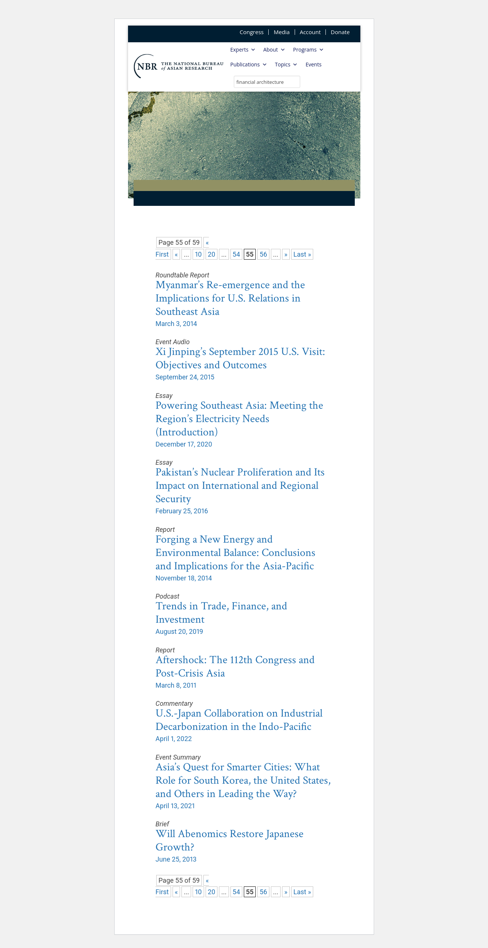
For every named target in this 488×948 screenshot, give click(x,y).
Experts (243, 49)
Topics (286, 64)
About (274, 49)
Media (281, 32)
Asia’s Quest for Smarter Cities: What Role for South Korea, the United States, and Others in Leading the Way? (243, 780)
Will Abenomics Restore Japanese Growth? (229, 841)
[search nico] (267, 82)
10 (198, 254)
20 (212, 254)
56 (263, 254)
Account (310, 32)
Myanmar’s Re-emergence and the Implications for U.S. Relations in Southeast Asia (230, 298)
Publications (248, 64)
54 (236, 254)
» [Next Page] (285, 254)
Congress (252, 32)
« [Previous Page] (176, 254)
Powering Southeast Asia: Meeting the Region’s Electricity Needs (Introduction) (239, 419)
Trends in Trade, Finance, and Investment (221, 613)
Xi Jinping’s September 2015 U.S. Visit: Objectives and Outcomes (240, 358)
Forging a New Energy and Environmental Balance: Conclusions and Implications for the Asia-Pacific (235, 552)
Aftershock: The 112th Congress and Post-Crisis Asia (235, 667)
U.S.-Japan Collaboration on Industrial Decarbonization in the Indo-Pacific (238, 720)
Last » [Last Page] (302, 254)
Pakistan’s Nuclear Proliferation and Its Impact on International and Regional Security (240, 485)
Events (313, 64)
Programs (308, 49)
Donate (340, 32)
